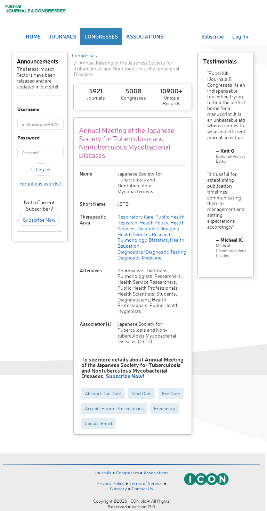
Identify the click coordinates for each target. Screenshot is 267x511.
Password (20, 138)
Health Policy (153, 222)
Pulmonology (132, 240)
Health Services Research (145, 234)
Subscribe (212, 36)
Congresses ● (130, 472)
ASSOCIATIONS (144, 36)
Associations (156, 472)
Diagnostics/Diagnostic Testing (152, 252)
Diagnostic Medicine (139, 258)
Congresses (84, 55)
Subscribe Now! (125, 376)
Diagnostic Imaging (158, 228)
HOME (33, 36)
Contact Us (142, 488)
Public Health (169, 217)
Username (20, 109)
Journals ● (105, 472)
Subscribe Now (39, 220)
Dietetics (158, 240)
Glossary (118, 488)
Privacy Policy (110, 483)
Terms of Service (146, 483)
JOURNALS (62, 36)
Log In (240, 36)
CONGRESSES (101, 36)
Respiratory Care (135, 217)
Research (127, 222)
